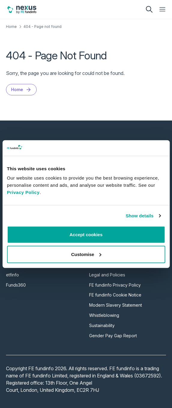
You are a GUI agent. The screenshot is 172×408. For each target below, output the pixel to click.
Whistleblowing (104, 315)
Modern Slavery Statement (115, 305)
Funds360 (16, 284)
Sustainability (102, 325)
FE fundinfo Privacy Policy (115, 284)
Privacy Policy (23, 192)
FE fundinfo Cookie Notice (115, 294)
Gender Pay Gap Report (113, 335)
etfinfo (12, 274)
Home (11, 26)
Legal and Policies (107, 274)
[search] (149, 9)
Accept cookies (85, 234)
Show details (140, 215)
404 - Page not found (42, 26)
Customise (86, 254)
